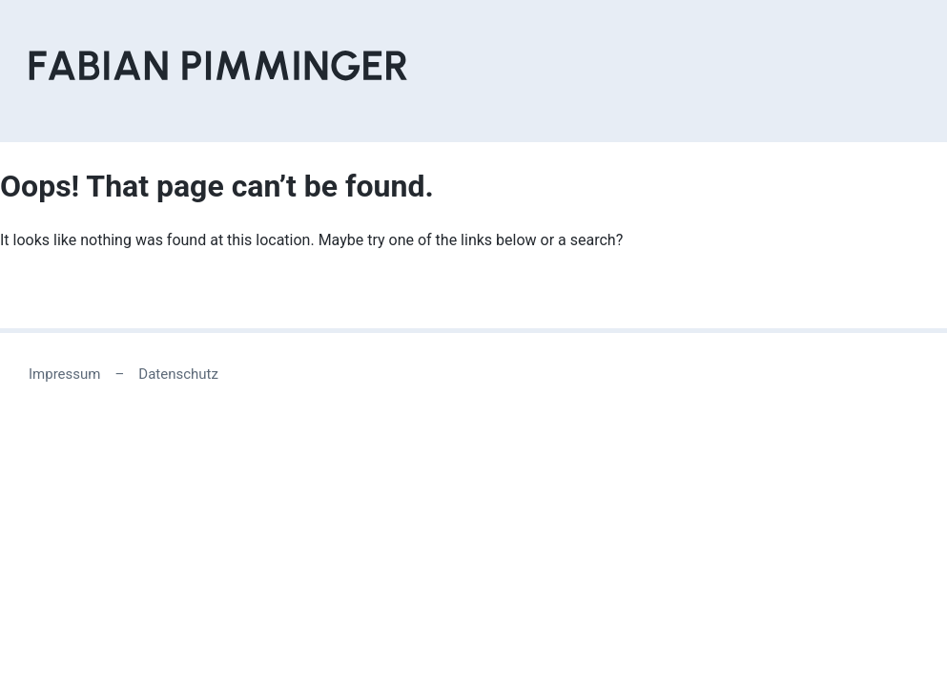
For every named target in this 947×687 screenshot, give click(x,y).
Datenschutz (178, 374)
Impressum (64, 374)
